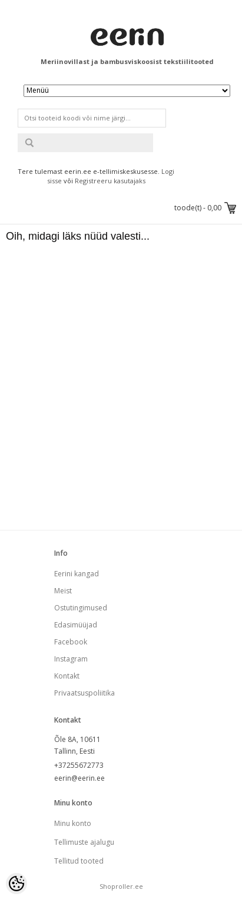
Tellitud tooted (79, 861)
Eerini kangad (76, 574)
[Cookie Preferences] (16, 883)
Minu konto (72, 823)
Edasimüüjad (75, 625)
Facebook (70, 642)
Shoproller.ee (121, 886)
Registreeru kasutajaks (110, 180)
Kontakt (66, 676)
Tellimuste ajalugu (84, 842)
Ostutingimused (80, 608)
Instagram (71, 659)
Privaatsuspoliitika (84, 693)
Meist (63, 591)
